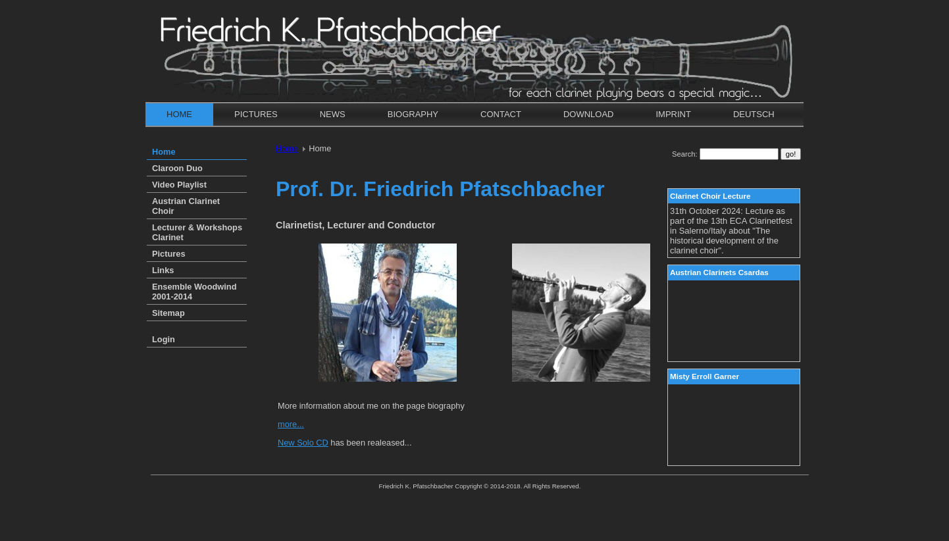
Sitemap (168, 313)
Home (179, 114)
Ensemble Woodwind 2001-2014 (194, 291)
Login (163, 339)
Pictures (256, 114)
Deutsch (754, 114)
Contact (500, 114)
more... (291, 424)
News (333, 114)
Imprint (672, 114)
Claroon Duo (177, 168)
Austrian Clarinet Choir (186, 206)
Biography (413, 114)
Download (588, 114)
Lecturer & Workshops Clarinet (197, 232)
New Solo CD (303, 443)
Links (163, 270)
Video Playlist (179, 185)
